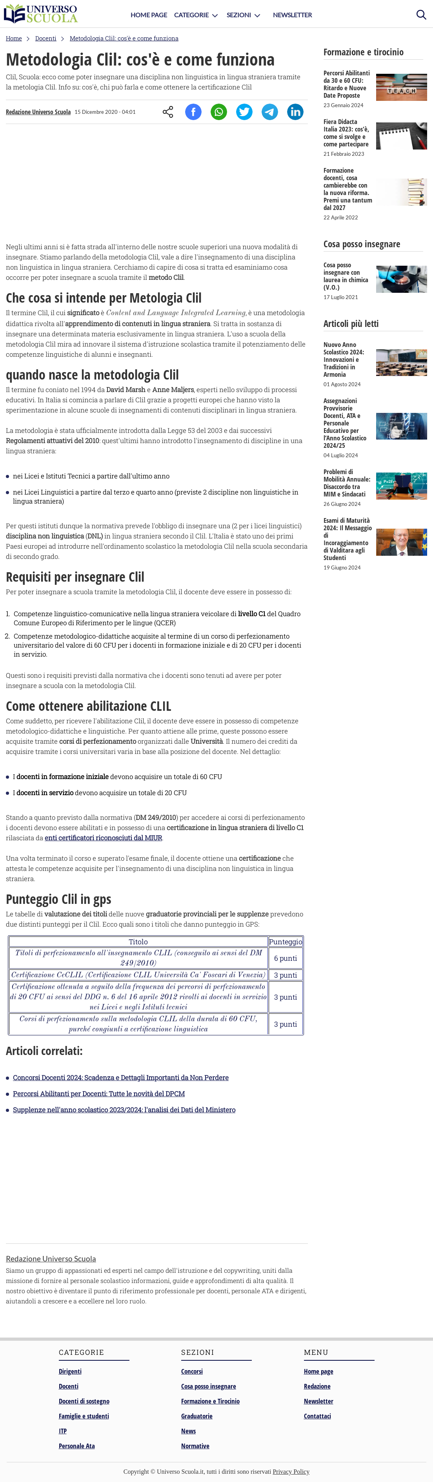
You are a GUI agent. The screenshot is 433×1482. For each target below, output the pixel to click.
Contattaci (317, 1415)
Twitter (244, 112)
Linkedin (295, 112)
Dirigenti (70, 1371)
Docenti (68, 1386)
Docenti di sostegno (84, 1400)
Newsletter (292, 14)
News (188, 1430)
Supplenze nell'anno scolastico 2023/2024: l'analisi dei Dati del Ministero (124, 1109)
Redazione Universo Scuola (38, 112)
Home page (318, 1371)
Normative (195, 1445)
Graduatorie (197, 1415)
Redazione (317, 1386)
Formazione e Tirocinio (210, 1400)
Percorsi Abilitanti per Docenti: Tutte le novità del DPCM (99, 1093)
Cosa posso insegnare (208, 1386)
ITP (63, 1430)
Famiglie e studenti (84, 1415)
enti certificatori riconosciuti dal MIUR (103, 837)
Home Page (149, 14)
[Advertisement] (157, 185)
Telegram (270, 112)
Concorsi (192, 1371)
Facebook (193, 112)
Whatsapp (219, 112)
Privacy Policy (291, 1471)
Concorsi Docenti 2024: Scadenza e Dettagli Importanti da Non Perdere (121, 1077)
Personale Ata (77, 1445)
